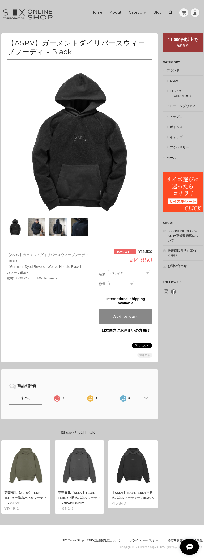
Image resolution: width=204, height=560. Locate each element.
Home (97, 12)
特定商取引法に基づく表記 (182, 253)
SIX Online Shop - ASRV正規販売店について (183, 235)
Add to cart (125, 314)
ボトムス (176, 127)
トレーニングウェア (181, 106)
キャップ (176, 137)
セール (171, 157)
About (116, 12)
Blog (158, 12)
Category (137, 12)
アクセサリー (179, 147)
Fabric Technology (181, 93)
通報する (144, 352)
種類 (102, 272)
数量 (102, 281)
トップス (176, 116)
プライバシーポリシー (144, 538)
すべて (26, 395)
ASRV (174, 81)
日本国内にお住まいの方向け (125, 328)
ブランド (173, 70)
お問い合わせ (177, 266)
